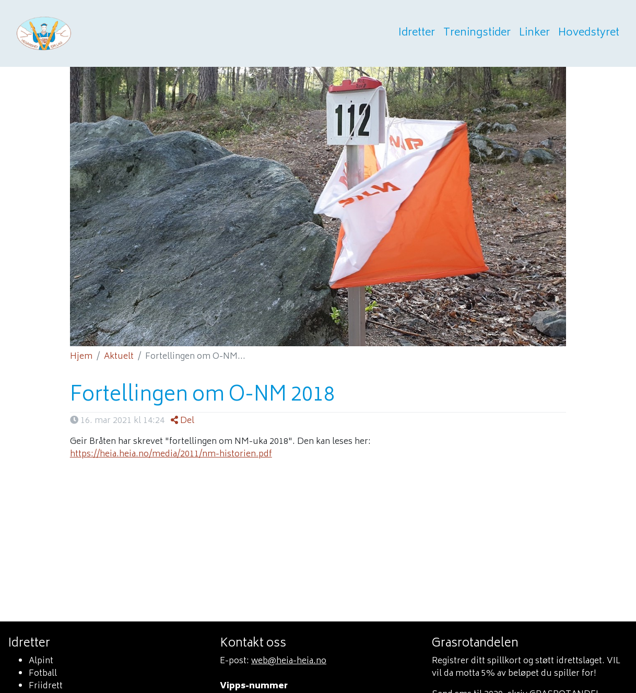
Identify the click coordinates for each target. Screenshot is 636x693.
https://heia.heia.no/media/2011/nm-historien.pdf (171, 454)
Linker (534, 33)
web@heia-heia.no (288, 661)
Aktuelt (119, 356)
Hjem (81, 356)
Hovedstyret (588, 33)
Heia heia (95, 33)
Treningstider (477, 33)
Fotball (43, 673)
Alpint (41, 661)
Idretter (416, 33)
